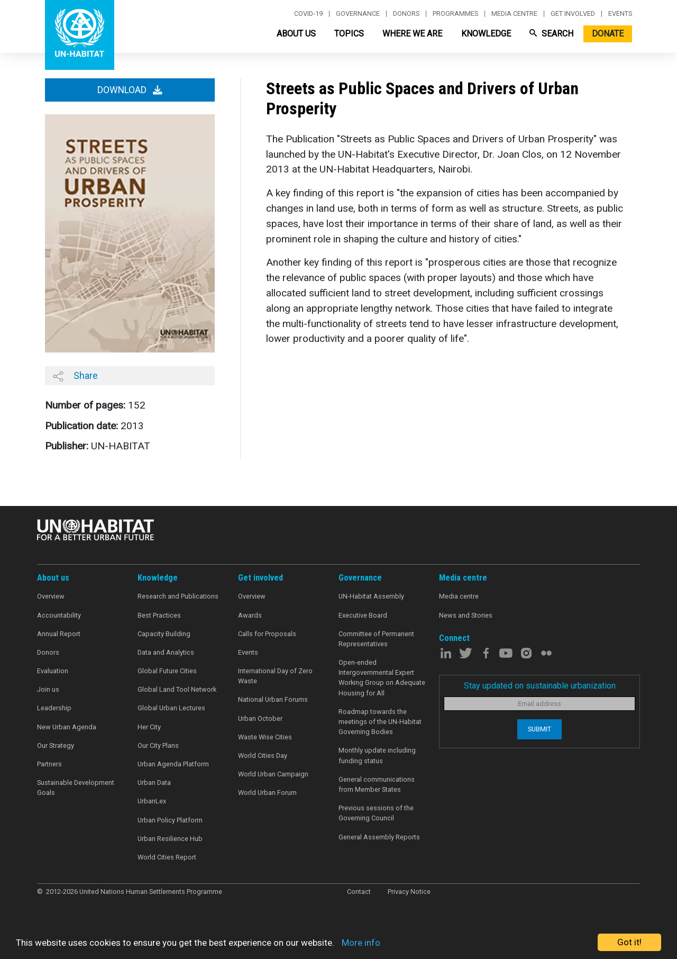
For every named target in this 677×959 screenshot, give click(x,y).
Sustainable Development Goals (75, 788)
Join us (48, 689)
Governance (358, 14)
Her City (149, 727)
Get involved (573, 14)
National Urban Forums (273, 699)
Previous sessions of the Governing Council (376, 813)
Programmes (455, 14)
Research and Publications (178, 596)
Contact (359, 891)
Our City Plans (158, 745)
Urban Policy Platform (170, 820)
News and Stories (465, 615)
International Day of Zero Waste (275, 676)
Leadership (54, 708)
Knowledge (486, 34)
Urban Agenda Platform (173, 764)
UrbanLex (152, 801)
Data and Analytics (166, 652)
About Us (296, 34)
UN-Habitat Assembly (371, 596)
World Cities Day (262, 755)
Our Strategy (55, 745)
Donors (406, 14)
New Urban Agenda (66, 727)
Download (129, 90)
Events (620, 14)
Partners (49, 764)
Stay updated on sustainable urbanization (540, 686)
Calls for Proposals (267, 634)
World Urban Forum (267, 793)
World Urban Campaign (273, 774)
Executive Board (362, 615)
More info (361, 942)
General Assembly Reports (379, 837)
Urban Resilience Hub (170, 839)
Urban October (260, 718)
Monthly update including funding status (377, 755)
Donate (608, 34)
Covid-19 (308, 14)
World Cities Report (167, 857)
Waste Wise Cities (265, 737)
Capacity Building (164, 634)
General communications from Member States (376, 784)
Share (75, 376)
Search (551, 34)
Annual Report (58, 634)
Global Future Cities (167, 671)
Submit (539, 729)
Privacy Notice (409, 891)
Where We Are (412, 34)
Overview (51, 596)
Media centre (514, 14)
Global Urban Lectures (171, 708)
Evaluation (52, 671)
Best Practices (159, 615)
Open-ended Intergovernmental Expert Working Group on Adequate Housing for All (381, 677)
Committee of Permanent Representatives (376, 639)
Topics (349, 34)
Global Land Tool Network (177, 689)
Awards (250, 615)
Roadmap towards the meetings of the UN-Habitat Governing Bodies (380, 722)
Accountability (59, 615)
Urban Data (154, 782)
